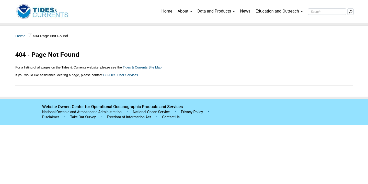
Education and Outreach (279, 11)
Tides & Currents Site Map (142, 67)
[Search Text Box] (327, 11)
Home (166, 11)
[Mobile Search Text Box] (350, 11)
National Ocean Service (151, 112)
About (185, 11)
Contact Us (171, 117)
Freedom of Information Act (129, 117)
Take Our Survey (83, 117)
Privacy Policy (192, 112)
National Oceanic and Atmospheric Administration (82, 112)
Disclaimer (50, 117)
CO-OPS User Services (120, 75)
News (245, 11)
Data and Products (216, 11)
